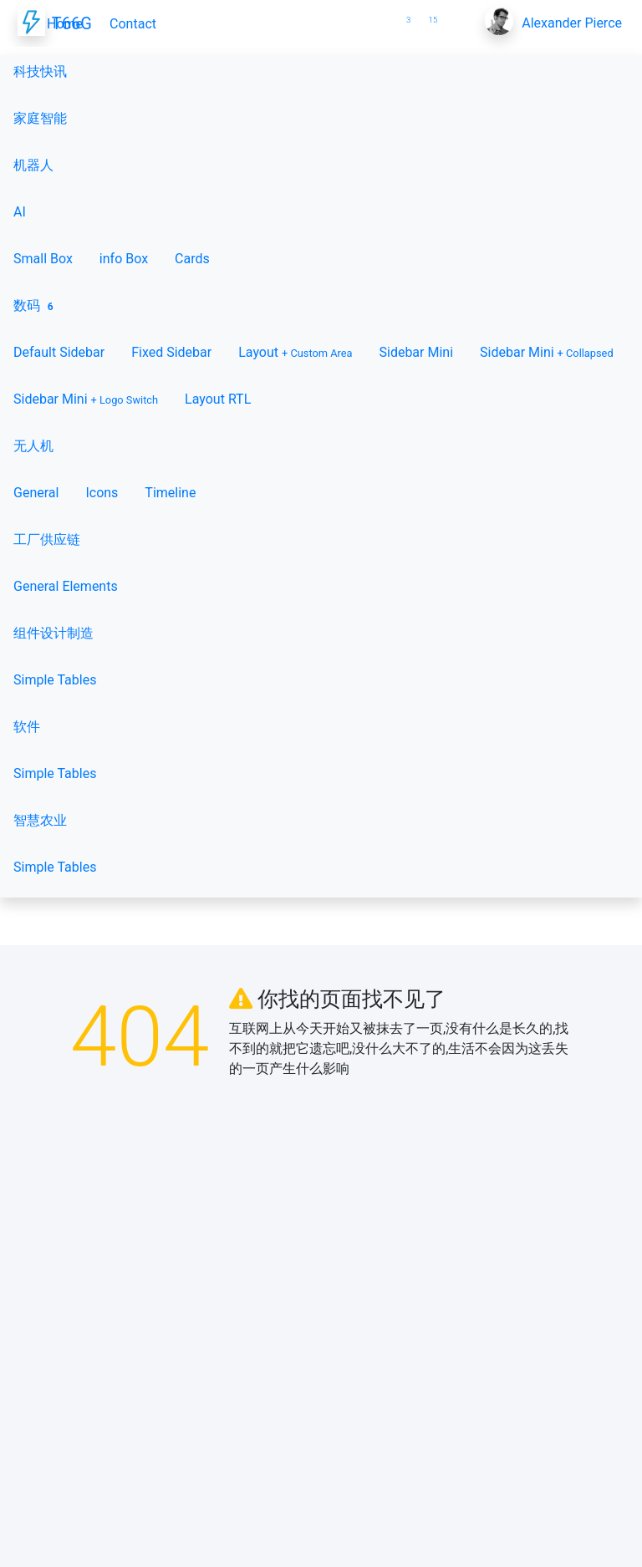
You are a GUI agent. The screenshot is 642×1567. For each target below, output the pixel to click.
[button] (377, 13)
